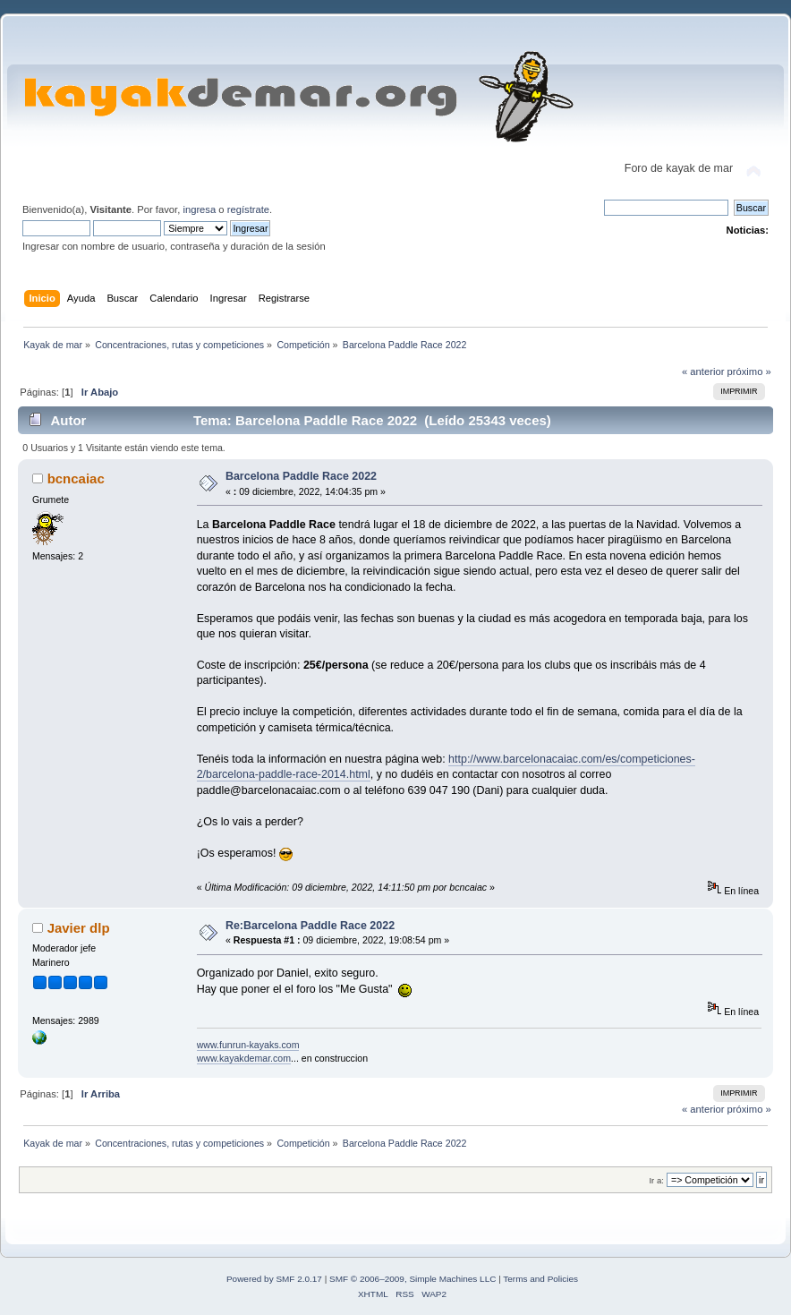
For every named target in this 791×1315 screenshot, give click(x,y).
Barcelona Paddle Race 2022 (301, 476)
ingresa (199, 209)
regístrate (248, 209)
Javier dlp (78, 927)
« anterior (703, 371)
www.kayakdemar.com (244, 1058)
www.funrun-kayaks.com (248, 1044)
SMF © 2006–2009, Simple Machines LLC (412, 1279)
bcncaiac (76, 478)
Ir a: (656, 1180)
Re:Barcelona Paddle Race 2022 (310, 925)
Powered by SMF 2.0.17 (274, 1279)
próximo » (749, 371)
